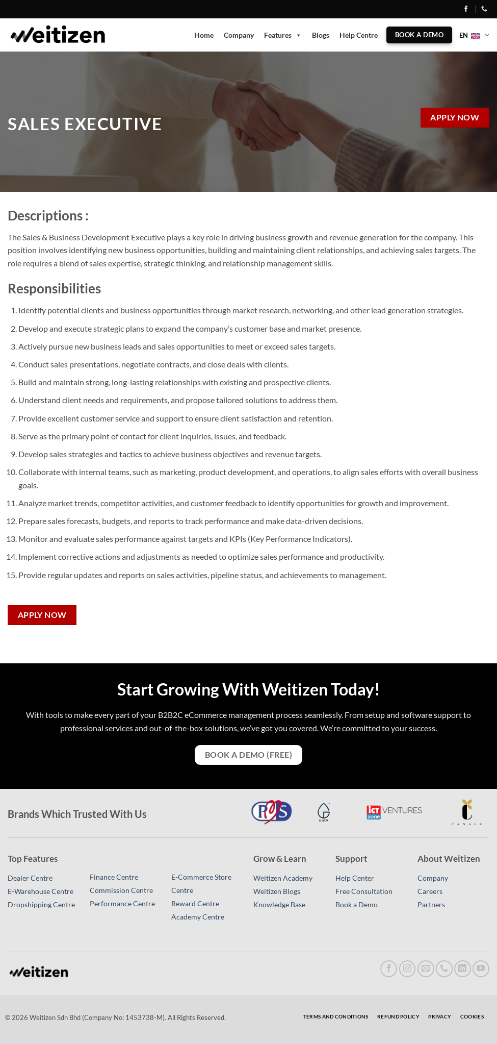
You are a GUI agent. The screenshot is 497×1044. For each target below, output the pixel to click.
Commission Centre (121, 890)
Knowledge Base (279, 905)
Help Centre (358, 35)
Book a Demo (356, 905)
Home (204, 35)
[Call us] (444, 968)
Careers (429, 891)
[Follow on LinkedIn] (462, 968)
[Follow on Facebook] (466, 10)
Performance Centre (122, 904)
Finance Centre (114, 877)
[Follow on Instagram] (407, 968)
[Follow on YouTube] (481, 968)
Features (283, 35)
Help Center (354, 878)
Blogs (320, 35)
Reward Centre (195, 904)
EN (474, 35)
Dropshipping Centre (41, 905)
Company (239, 35)
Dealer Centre (30, 878)
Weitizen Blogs (276, 891)
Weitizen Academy (282, 878)
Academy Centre (197, 917)
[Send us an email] (425, 968)
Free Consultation (364, 891)
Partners (431, 905)
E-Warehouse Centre (40, 891)
